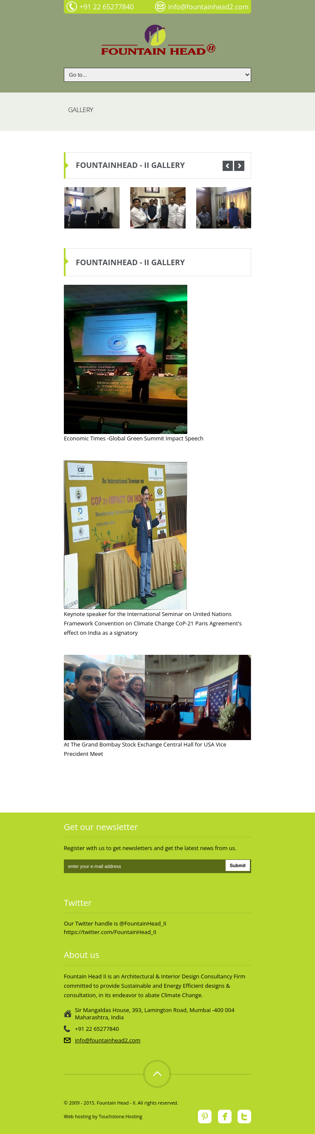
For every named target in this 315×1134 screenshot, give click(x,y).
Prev (228, 166)
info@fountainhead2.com (107, 1040)
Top (157, 1074)
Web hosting (77, 1116)
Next (239, 166)
